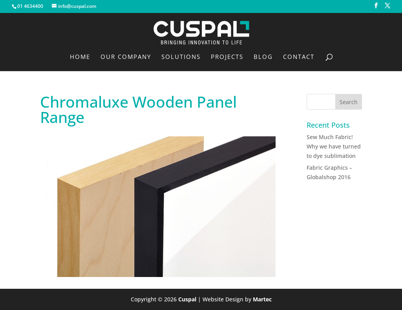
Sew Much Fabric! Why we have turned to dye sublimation (334, 146)
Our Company (125, 57)
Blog (263, 57)
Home (80, 57)
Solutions (181, 57)
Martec (262, 299)
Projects (227, 57)
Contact (298, 57)
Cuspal (187, 299)
